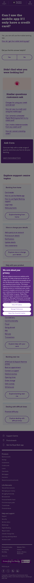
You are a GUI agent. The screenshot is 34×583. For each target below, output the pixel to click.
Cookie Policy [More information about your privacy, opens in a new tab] (14, 302)
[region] (17, 291)
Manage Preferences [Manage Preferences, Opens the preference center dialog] (17, 309)
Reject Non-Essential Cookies (17, 313)
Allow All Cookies (17, 304)
